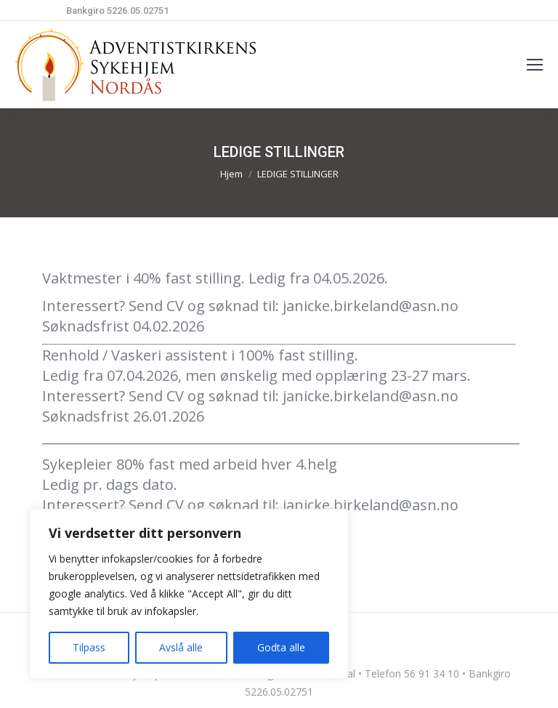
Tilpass (89, 647)
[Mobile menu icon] (534, 64)
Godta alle (281, 647)
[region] (189, 594)
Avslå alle (181, 647)
